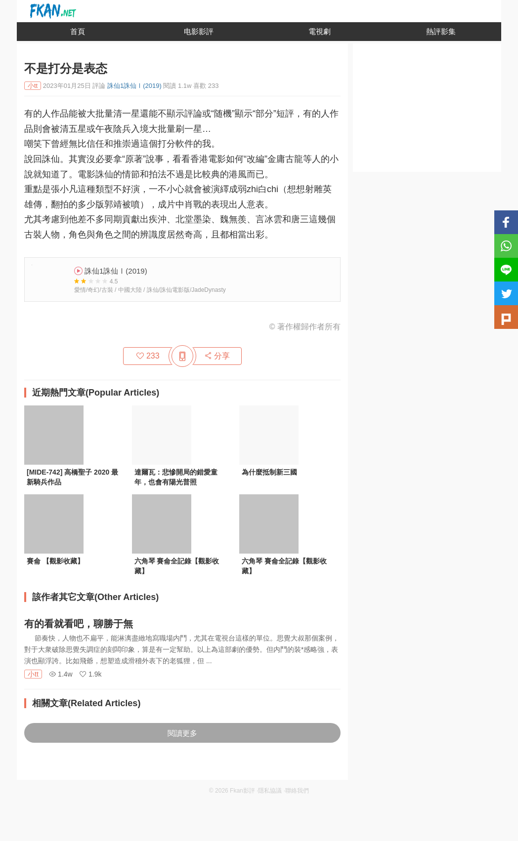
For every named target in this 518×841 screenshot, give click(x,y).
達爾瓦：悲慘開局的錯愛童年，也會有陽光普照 (175, 477)
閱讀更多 (182, 733)
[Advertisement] (427, 110)
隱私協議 (270, 790)
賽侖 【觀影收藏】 (55, 561)
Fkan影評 (242, 790)
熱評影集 (441, 31)
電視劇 (319, 31)
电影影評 (199, 31)
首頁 (77, 31)
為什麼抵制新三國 (269, 472)
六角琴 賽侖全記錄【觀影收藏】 (176, 566)
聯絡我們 (297, 790)
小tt (33, 674)
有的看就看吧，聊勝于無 (78, 623)
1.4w (60, 674)
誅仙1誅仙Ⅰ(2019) (134, 85)
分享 (217, 356)
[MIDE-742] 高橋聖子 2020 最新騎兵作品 (72, 477)
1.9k (90, 674)
